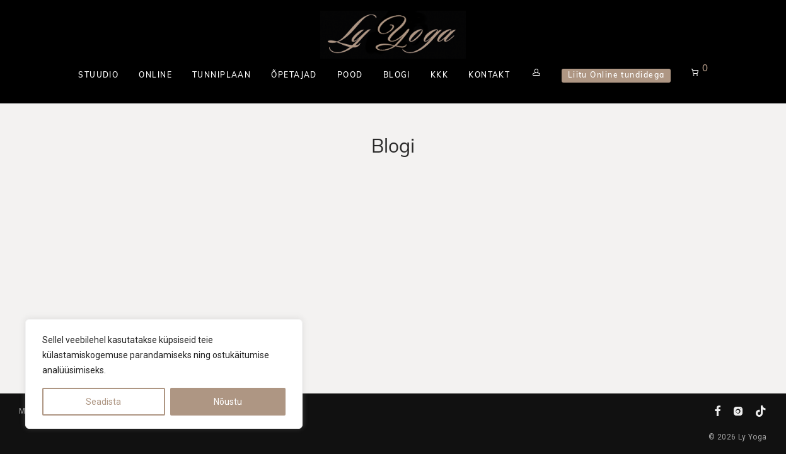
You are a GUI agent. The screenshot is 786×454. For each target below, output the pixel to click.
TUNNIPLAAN (221, 75)
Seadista (103, 402)
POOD (350, 75)
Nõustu (228, 402)
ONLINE (155, 75)
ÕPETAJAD (294, 75)
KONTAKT (489, 75)
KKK (439, 75)
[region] (164, 374)
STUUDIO (98, 75)
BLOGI (396, 75)
